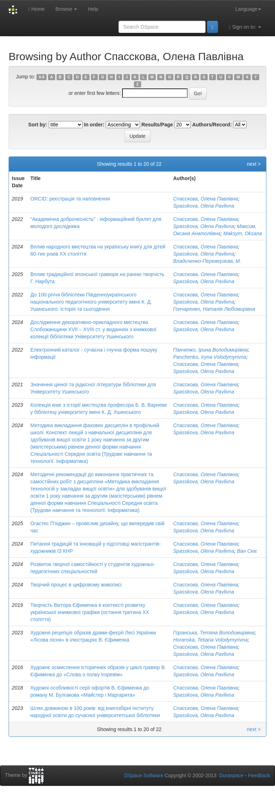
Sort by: (37, 124)
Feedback (259, 775)
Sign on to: (245, 27)
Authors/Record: (212, 124)
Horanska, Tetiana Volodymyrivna (210, 640)
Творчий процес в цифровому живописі (76, 585)
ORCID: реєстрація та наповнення (70, 199)
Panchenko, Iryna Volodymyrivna (209, 357)
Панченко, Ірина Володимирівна (210, 350)
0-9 (41, 77)
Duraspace (231, 775)
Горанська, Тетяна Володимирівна (214, 632)
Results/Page (157, 124)
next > (254, 164)
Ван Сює (247, 551)
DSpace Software (143, 775)
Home (36, 9)
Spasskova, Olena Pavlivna (203, 206)
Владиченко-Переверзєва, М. (207, 261)
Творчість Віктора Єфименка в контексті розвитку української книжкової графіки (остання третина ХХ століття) (89, 612)
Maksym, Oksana (242, 233)
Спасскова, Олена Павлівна (205, 199)
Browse (66, 9)
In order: (94, 124)
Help (93, 9)
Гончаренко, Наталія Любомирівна (214, 309)
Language (248, 9)
